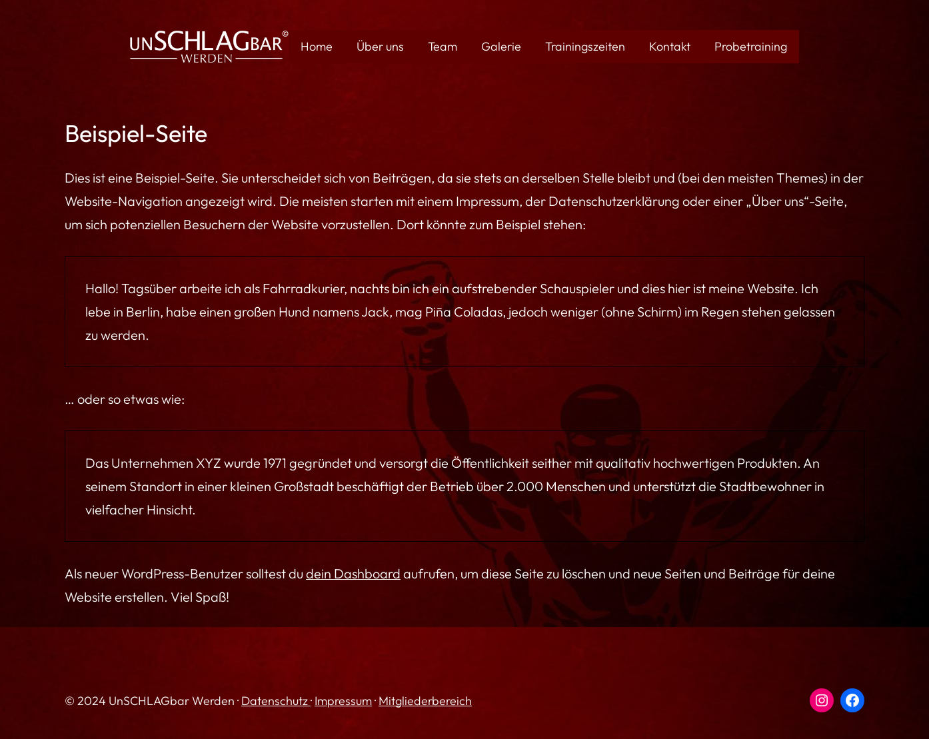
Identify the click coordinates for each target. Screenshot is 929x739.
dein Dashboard (353, 573)
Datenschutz (276, 700)
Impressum (343, 700)
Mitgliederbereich (425, 700)
